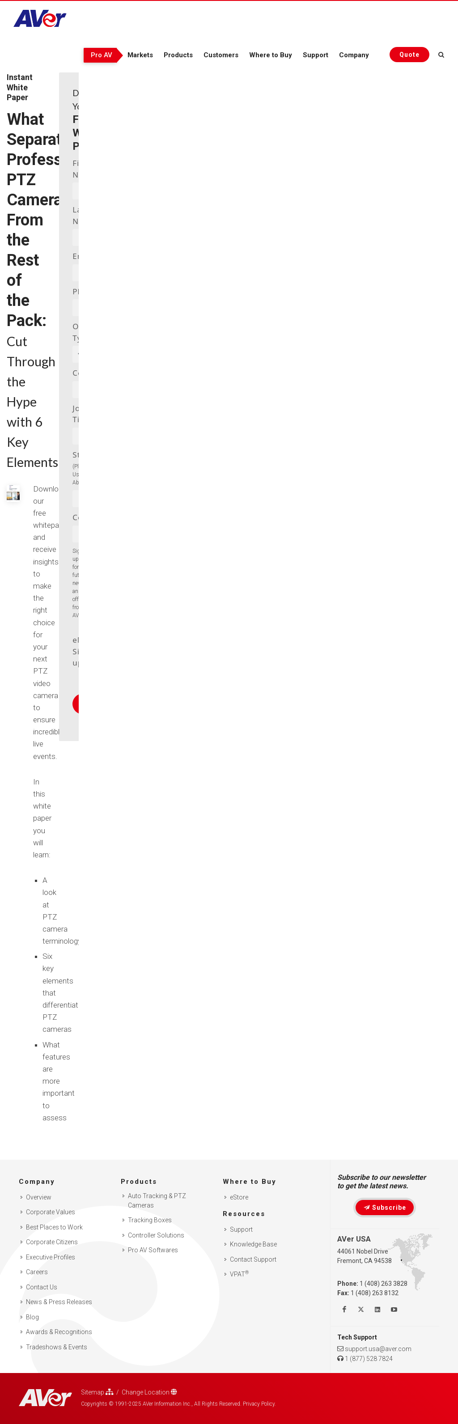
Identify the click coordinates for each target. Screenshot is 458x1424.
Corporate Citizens (52, 1242)
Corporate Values (50, 1212)
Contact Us (41, 1287)
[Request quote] (409, 54)
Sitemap (97, 1392)
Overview (38, 1197)
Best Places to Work (54, 1227)
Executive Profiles (50, 1257)
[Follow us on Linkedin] (377, 1309)
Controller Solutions (156, 1235)
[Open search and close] (441, 53)
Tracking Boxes (150, 1220)
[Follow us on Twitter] (361, 1309)
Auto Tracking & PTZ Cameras (157, 1200)
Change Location (149, 1392)
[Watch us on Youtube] (394, 1309)
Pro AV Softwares (153, 1250)
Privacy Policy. (259, 1404)
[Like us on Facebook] (344, 1309)
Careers (37, 1272)
